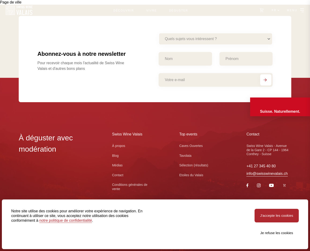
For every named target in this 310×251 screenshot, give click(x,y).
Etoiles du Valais (191, 175)
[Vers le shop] (261, 10)
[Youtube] (271, 186)
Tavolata (185, 155)
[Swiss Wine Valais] (19, 10)
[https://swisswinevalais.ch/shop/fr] (284, 186)
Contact (117, 175)
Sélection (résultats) (193, 165)
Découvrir (123, 10)
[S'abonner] (265, 80)
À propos (118, 146)
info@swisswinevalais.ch (267, 174)
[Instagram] (259, 186)
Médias (117, 165)
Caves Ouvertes (191, 146)
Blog (115, 155)
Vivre (151, 10)
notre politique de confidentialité (65, 220)
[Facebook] (247, 186)
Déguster (178, 10)
